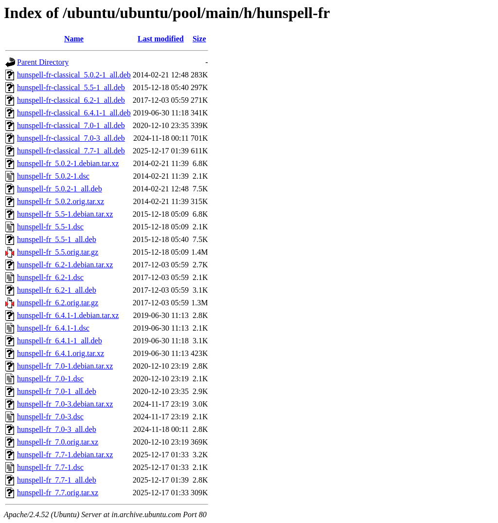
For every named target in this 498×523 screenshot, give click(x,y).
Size (199, 39)
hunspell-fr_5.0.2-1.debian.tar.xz (68, 163)
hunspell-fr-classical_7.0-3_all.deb (71, 138)
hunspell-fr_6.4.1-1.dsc (53, 328)
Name (74, 39)
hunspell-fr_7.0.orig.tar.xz (57, 442)
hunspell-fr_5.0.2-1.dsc (53, 176)
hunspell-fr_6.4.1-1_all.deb (59, 340)
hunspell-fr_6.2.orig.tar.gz (57, 303)
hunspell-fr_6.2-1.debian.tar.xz (65, 265)
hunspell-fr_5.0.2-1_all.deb (59, 189)
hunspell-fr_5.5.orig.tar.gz (57, 252)
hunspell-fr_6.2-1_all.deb (56, 290)
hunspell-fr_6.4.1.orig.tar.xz (60, 353)
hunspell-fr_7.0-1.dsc (50, 378)
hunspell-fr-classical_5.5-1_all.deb (71, 87)
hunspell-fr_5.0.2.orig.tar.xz (60, 201)
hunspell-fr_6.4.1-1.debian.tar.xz (68, 315)
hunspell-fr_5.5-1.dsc (50, 227)
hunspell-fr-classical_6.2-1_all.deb (71, 100)
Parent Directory (43, 62)
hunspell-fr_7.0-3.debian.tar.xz (65, 404)
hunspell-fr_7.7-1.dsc (50, 467)
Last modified (161, 39)
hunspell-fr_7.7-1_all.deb (56, 480)
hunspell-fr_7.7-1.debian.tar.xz (65, 454)
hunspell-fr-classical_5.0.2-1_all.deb (74, 75)
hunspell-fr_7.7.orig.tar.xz (57, 492)
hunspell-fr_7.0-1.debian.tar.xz (65, 366)
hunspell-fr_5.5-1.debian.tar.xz (65, 214)
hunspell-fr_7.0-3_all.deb (56, 429)
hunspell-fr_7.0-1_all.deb (56, 391)
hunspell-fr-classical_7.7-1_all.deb (71, 151)
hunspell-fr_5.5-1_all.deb (56, 239)
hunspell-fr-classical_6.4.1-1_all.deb (74, 113)
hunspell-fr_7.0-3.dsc (50, 416)
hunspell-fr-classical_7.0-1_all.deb (71, 125)
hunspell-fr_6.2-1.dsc (50, 277)
